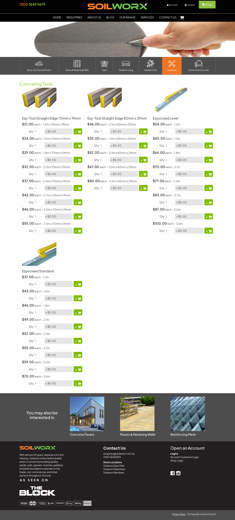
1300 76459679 (112, 457)
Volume (190, 5)
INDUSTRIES (74, 17)
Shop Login (176, 460)
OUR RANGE (127, 17)
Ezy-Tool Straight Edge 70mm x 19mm (51, 118)
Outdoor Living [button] (126, 65)
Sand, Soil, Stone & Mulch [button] (39, 65)
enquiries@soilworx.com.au (119, 453)
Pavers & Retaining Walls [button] (77, 65)
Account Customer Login (184, 457)
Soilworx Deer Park (113, 465)
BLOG (110, 17)
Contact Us (114, 447)
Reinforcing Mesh (183, 434)
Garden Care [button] (150, 65)
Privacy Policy (179, 514)
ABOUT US (94, 17)
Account (172, 5)
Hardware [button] (172, 65)
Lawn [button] (104, 65)
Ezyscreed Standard (38, 271)
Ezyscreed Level (165, 118)
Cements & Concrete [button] (198, 65)
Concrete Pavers (82, 434)
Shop (207, 4)
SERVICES (147, 17)
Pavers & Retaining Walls (138, 434)
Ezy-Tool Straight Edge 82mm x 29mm (117, 118)
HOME (57, 17)
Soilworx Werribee (113, 472)
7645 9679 (32, 4)
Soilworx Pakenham (114, 469)
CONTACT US (168, 17)
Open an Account (187, 447)
